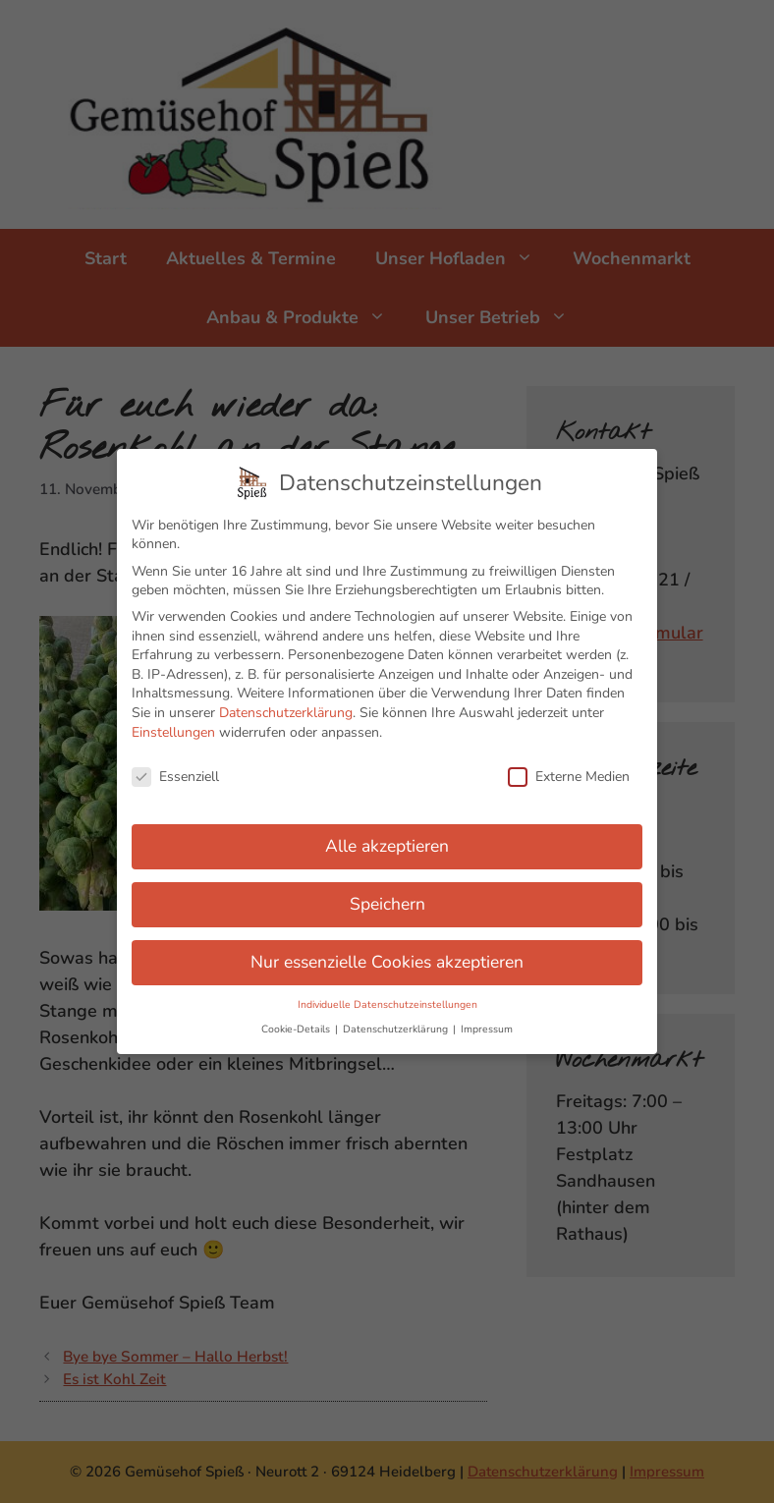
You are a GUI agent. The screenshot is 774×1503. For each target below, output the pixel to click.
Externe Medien (569, 766)
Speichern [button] (387, 894)
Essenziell (175, 766)
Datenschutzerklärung (286, 703)
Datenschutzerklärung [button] (397, 1019)
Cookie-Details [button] (297, 1019)
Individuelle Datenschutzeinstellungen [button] (387, 994)
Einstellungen (173, 721)
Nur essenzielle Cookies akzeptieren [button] (387, 952)
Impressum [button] (487, 1019)
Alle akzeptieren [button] (387, 836)
